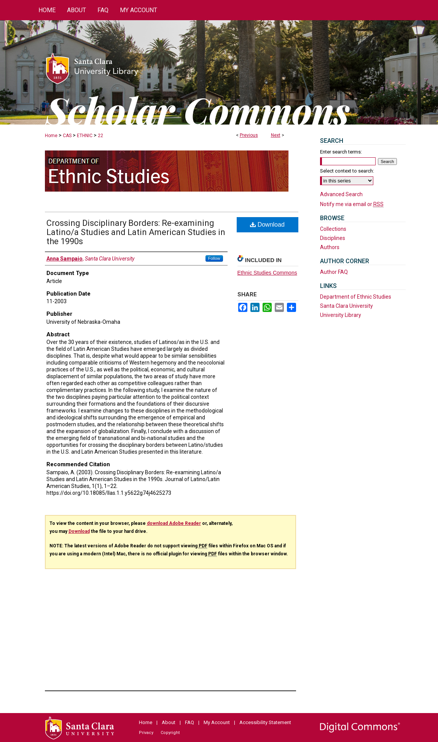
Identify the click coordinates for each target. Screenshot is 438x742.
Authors (329, 247)
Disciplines (332, 238)
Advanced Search (341, 194)
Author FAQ (334, 272)
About (168, 722)
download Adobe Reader (174, 523)
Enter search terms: (341, 152)
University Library (340, 315)
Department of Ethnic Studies (355, 297)
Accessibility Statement (265, 722)
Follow (214, 258)
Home (51, 135)
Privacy (146, 732)
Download (267, 224)
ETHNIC (84, 135)
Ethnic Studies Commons (267, 273)
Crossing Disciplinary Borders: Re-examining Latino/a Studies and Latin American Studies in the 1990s (135, 232)
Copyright (170, 732)
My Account (217, 722)
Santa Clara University (346, 306)
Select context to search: (347, 171)
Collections (333, 229)
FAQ (189, 722)
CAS (67, 135)
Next (275, 135)
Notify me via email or (352, 204)
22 (100, 135)
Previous (249, 135)
